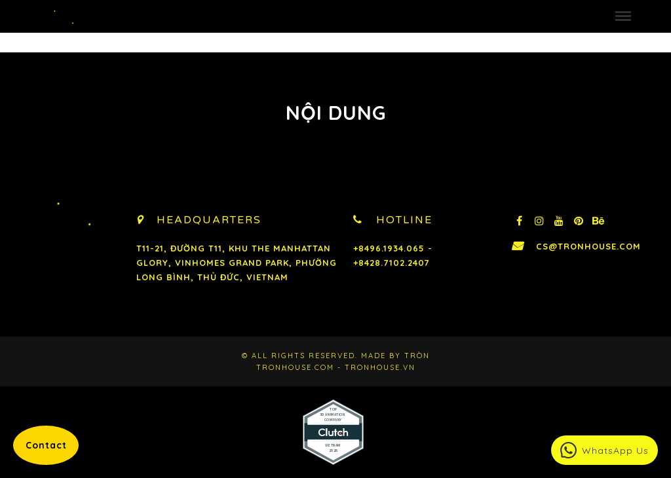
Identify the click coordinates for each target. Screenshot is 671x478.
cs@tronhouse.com (591, 246)
